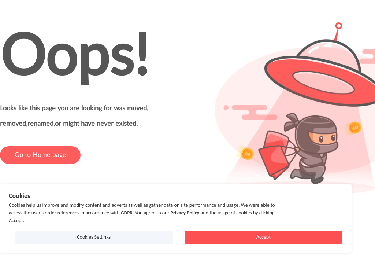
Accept (263, 237)
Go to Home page (40, 155)
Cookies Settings (94, 237)
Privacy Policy (184, 213)
